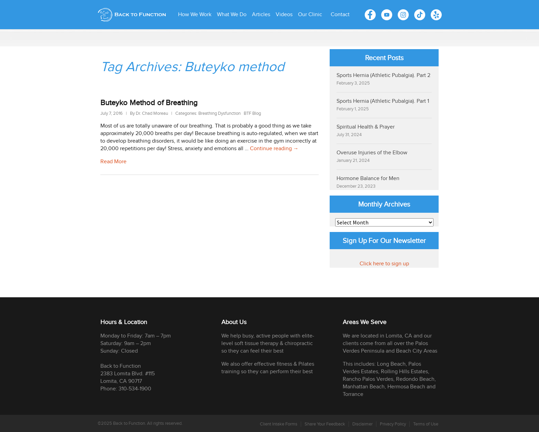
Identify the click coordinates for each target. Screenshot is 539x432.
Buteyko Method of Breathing (149, 103)
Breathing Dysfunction (219, 113)
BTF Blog (252, 113)
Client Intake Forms (278, 424)
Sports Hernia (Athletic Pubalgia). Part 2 (383, 75)
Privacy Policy (393, 424)
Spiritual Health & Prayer (366, 127)
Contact (340, 14)
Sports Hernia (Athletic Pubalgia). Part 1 (383, 101)
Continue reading (274, 148)
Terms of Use (425, 424)
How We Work (194, 14)
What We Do (231, 14)
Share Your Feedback (325, 424)
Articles (261, 14)
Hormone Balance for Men (368, 178)
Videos (284, 14)
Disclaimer (362, 424)
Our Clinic (310, 14)
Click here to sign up (384, 264)
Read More (113, 161)
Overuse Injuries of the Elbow (372, 152)
